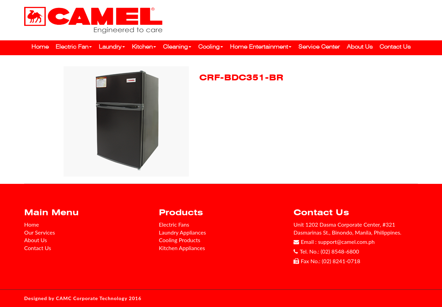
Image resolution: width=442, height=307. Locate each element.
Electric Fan (74, 46)
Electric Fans (174, 224)
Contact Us (395, 46)
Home (40, 46)
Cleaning (177, 46)
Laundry (112, 46)
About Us (360, 46)
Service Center (319, 46)
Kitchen (144, 46)
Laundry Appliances (182, 232)
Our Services (39, 232)
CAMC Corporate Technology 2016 (99, 298)
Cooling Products (179, 240)
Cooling (210, 46)
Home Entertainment (260, 46)
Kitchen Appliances (182, 248)
